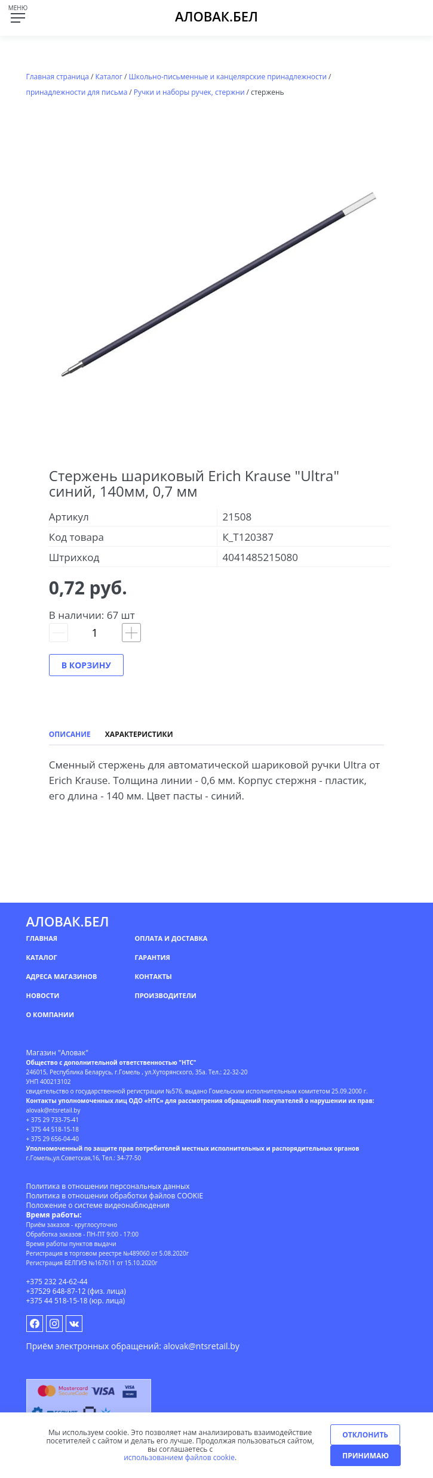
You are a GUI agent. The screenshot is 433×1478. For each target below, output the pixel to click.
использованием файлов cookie (179, 1457)
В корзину (86, 665)
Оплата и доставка (170, 938)
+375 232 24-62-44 (57, 1281)
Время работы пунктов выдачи (71, 1244)
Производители (165, 995)
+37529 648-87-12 (56, 1291)
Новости (43, 995)
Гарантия (152, 957)
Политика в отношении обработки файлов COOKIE (115, 1196)
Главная (42, 938)
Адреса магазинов (61, 976)
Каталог (41, 957)
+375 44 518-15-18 (57, 1301)
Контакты (152, 976)
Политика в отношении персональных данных (108, 1186)
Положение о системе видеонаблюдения (98, 1205)
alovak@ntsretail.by (201, 1346)
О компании (50, 1014)
